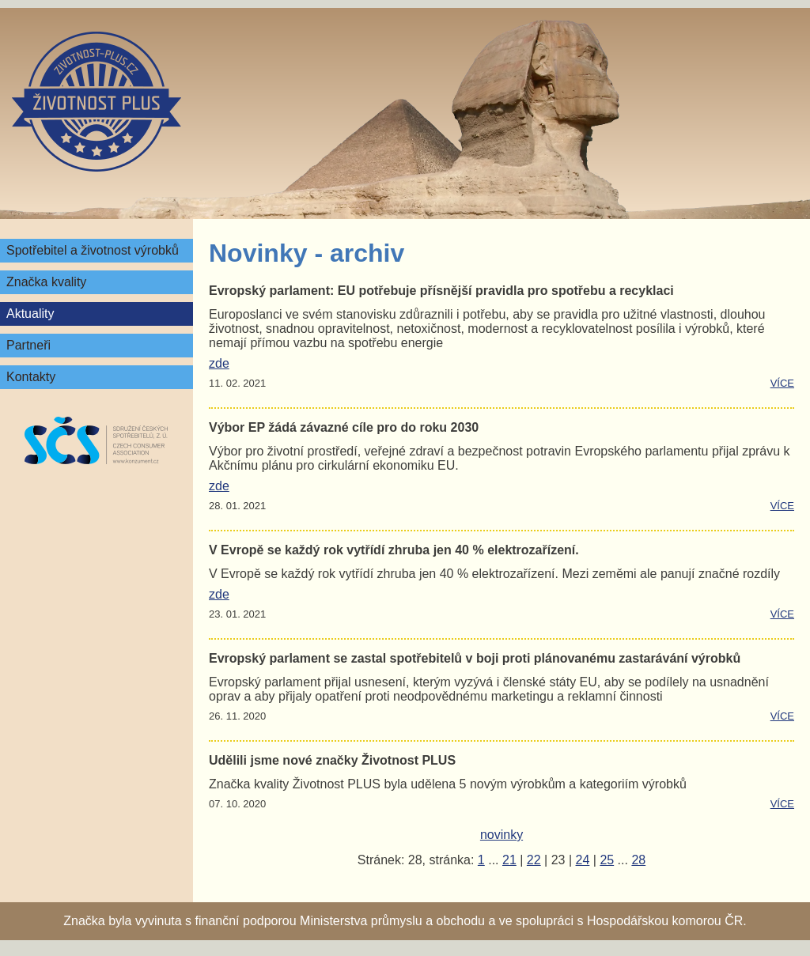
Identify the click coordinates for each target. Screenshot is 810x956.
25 (607, 860)
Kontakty (30, 377)
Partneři (28, 345)
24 (583, 860)
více (782, 383)
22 (534, 860)
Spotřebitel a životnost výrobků (92, 250)
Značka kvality (46, 282)
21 (509, 860)
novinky (501, 834)
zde (219, 363)
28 (638, 860)
